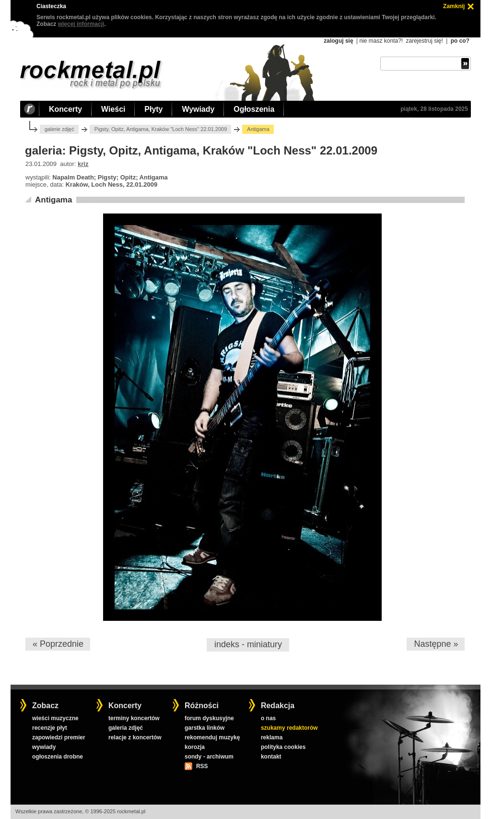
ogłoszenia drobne (57, 756)
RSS (202, 766)
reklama (271, 737)
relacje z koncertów (135, 737)
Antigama (53, 199)
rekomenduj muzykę (212, 737)
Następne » (436, 644)
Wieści (113, 109)
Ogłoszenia (254, 109)
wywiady (44, 747)
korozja (195, 747)
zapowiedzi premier (58, 737)
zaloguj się (338, 40)
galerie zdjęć (59, 129)
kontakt (271, 756)
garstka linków (204, 727)
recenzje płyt (49, 727)
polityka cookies (283, 747)
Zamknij (454, 6)
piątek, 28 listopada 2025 (434, 109)
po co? (460, 40)
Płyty (153, 109)
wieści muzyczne (55, 718)
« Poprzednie (58, 644)
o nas (268, 718)
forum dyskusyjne (209, 718)
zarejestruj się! (424, 40)
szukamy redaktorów (289, 727)
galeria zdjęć (125, 727)
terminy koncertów (134, 718)
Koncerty (65, 109)
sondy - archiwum (209, 756)
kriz (83, 163)
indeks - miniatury (248, 644)
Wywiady (198, 109)
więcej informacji (81, 24)
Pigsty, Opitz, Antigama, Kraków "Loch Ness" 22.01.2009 (160, 129)
